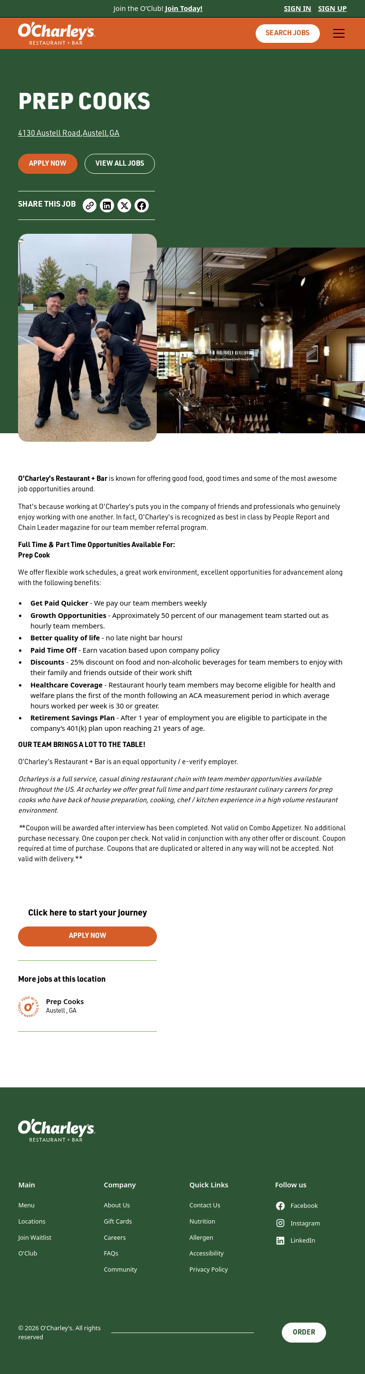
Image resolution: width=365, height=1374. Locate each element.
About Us (117, 1205)
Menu (26, 1205)
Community (120, 1269)
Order (304, 1333)
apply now (87, 936)
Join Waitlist (34, 1237)
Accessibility (207, 1253)
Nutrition (202, 1221)
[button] (337, 33)
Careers (114, 1237)
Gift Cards (118, 1221)
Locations (31, 1221)
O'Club (27, 1253)
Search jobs (287, 33)
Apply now (48, 164)
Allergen (201, 1237)
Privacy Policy (209, 1269)
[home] (57, 33)
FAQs (111, 1253)
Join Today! (183, 8)
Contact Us (205, 1205)
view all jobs (120, 164)
